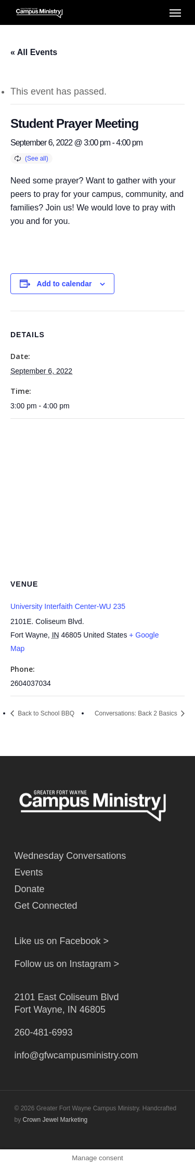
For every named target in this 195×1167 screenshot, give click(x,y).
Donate (30, 889)
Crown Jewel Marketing (55, 1119)
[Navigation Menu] (175, 12)
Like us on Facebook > (62, 941)
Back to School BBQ (45, 713)
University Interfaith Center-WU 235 (67, 606)
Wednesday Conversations (70, 856)
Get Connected (46, 905)
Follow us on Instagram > (67, 964)
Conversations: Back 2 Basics (137, 713)
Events (29, 872)
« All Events (33, 52)
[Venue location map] (97, 493)
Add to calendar (64, 284)
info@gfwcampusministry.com (76, 1055)
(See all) (36, 158)
